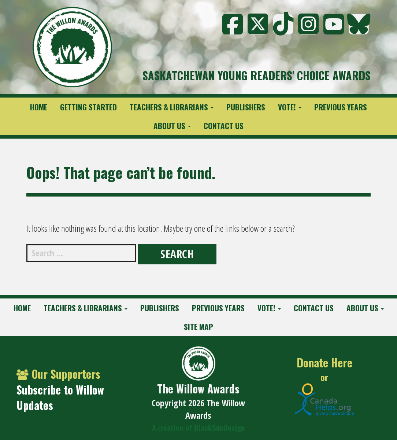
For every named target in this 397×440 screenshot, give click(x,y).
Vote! (289, 107)
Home (38, 107)
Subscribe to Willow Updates (60, 397)
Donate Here (324, 363)
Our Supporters (58, 374)
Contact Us (224, 125)
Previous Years (340, 107)
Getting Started (88, 107)
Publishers (245, 107)
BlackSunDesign (219, 427)
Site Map (198, 326)
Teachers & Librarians (172, 107)
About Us (172, 125)
